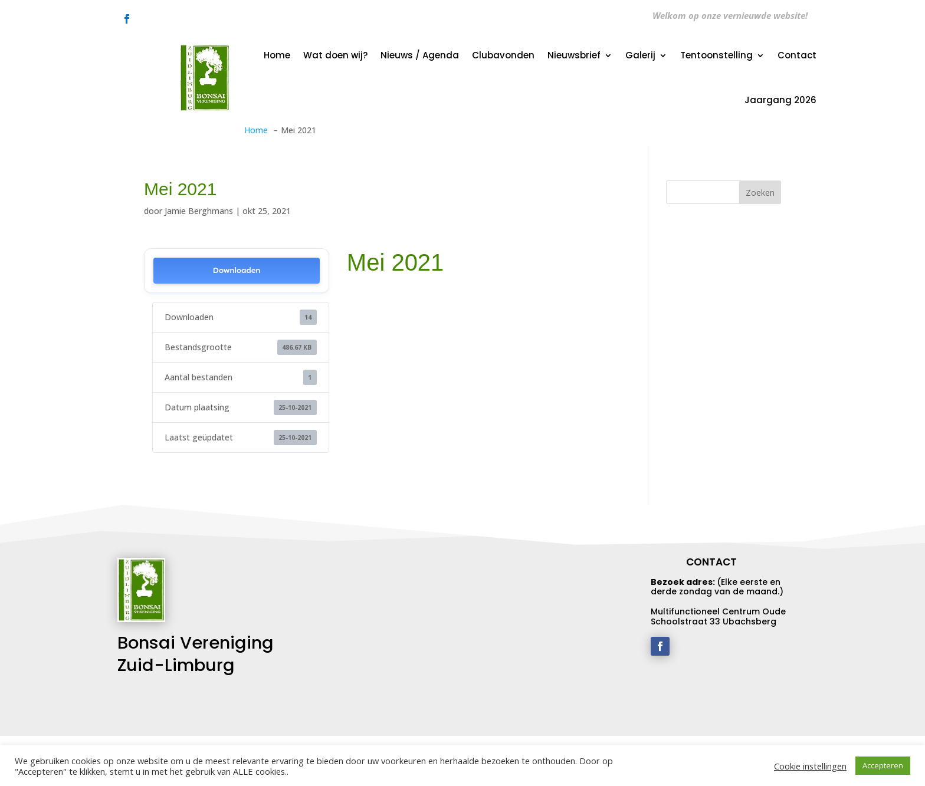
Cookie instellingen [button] (810, 766)
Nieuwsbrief (574, 55)
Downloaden (237, 270)
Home (277, 55)
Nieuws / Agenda (420, 55)
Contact (797, 55)
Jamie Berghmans (199, 210)
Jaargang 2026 (780, 100)
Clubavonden (503, 55)
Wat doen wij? (335, 55)
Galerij (640, 55)
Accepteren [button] (882, 765)
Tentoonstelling (716, 55)
